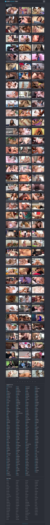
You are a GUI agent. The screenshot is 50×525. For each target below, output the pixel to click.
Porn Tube (11, 1)
